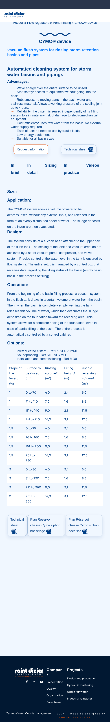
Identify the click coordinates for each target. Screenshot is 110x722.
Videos (92, 165)
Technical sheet (79, 149)
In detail (32, 168)
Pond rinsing (62, 22)
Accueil (18, 22)
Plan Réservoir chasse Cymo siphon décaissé (83, 525)
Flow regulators (38, 22)
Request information (30, 149)
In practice (71, 168)
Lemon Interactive (75, 716)
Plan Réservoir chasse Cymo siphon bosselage (45, 525)
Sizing (51, 165)
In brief (15, 168)
